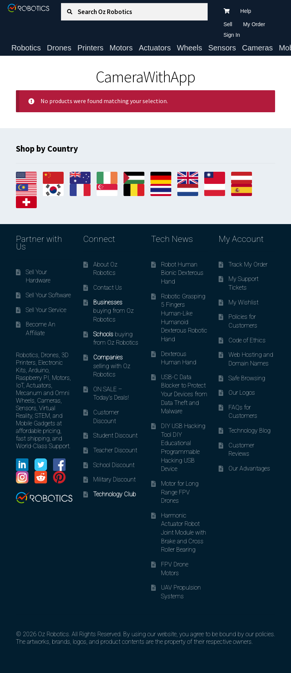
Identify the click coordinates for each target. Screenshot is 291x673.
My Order (254, 24)
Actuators (155, 48)
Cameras (257, 48)
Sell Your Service (46, 310)
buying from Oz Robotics (113, 311)
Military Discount (114, 479)
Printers (90, 48)
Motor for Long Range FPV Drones (180, 492)
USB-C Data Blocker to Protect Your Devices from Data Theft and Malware (184, 394)
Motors (121, 48)
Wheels (189, 48)
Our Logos (241, 392)
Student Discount (115, 435)
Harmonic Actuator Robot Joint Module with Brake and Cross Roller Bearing (183, 533)
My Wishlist (243, 302)
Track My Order (248, 264)
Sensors (222, 48)
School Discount (114, 465)
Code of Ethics (247, 340)
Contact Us (107, 287)
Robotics (26, 48)
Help (245, 11)
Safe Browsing (246, 378)
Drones (59, 48)
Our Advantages (249, 468)
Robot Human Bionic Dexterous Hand (182, 273)
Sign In (232, 35)
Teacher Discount (115, 450)
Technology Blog (249, 430)
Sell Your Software (48, 295)
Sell (228, 24)
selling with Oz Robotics (111, 366)
